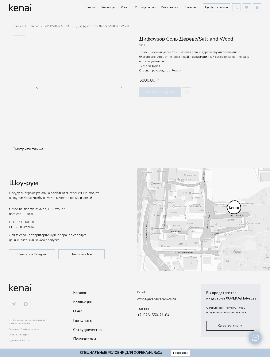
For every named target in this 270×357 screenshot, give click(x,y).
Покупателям (169, 7)
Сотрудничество (145, 7)
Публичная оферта (19, 334)
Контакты (190, 7)
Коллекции (108, 7)
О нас (124, 7)
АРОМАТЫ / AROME (57, 26)
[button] (216, 7)
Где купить (82, 320)
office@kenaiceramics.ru (156, 299)
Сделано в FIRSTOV (19, 340)
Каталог (91, 7)
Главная (18, 26)
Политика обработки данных (24, 329)
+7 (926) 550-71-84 (153, 315)
